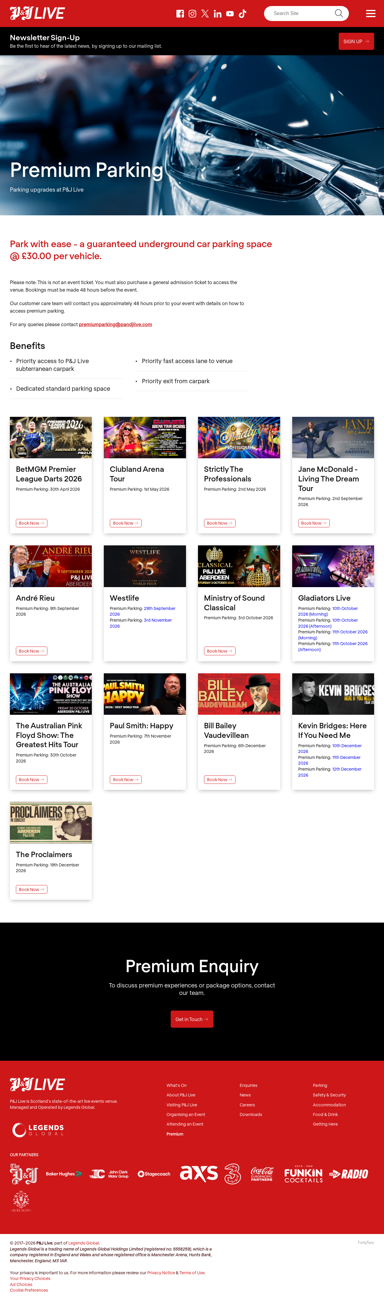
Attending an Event (184, 1124)
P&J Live (37, 13)
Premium (174, 1134)
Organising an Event (185, 1114)
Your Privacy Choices (30, 1278)
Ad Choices (21, 1284)
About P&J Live (180, 1095)
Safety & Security (329, 1095)
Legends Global (83, 1242)
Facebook (180, 13)
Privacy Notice (161, 1272)
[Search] (306, 13)
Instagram (192, 13)
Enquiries (248, 1085)
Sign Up (356, 41)
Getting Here (325, 1124)
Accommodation (329, 1104)
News (245, 1095)
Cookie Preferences (29, 1290)
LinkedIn (217, 13)
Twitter (205, 13)
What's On (176, 1085)
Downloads (251, 1114)
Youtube (230, 13)
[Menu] (371, 13)
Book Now (31, 523)
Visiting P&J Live (181, 1104)
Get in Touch (192, 1019)
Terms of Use (192, 1272)
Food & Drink (325, 1114)
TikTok (242, 13)
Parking (320, 1085)
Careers (247, 1104)
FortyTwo (366, 1242)
